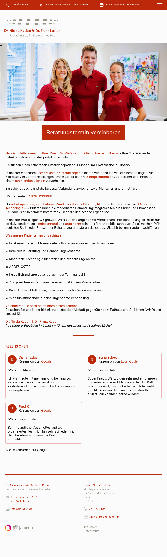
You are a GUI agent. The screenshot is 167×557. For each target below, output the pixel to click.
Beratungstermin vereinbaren (122, 4)
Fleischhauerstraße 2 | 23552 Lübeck (67, 4)
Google (46, 361)
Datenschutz (91, 531)
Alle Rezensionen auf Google (26, 450)
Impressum (90, 527)
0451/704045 (20, 4)
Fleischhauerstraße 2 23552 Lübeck (24, 499)
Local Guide (129, 361)
